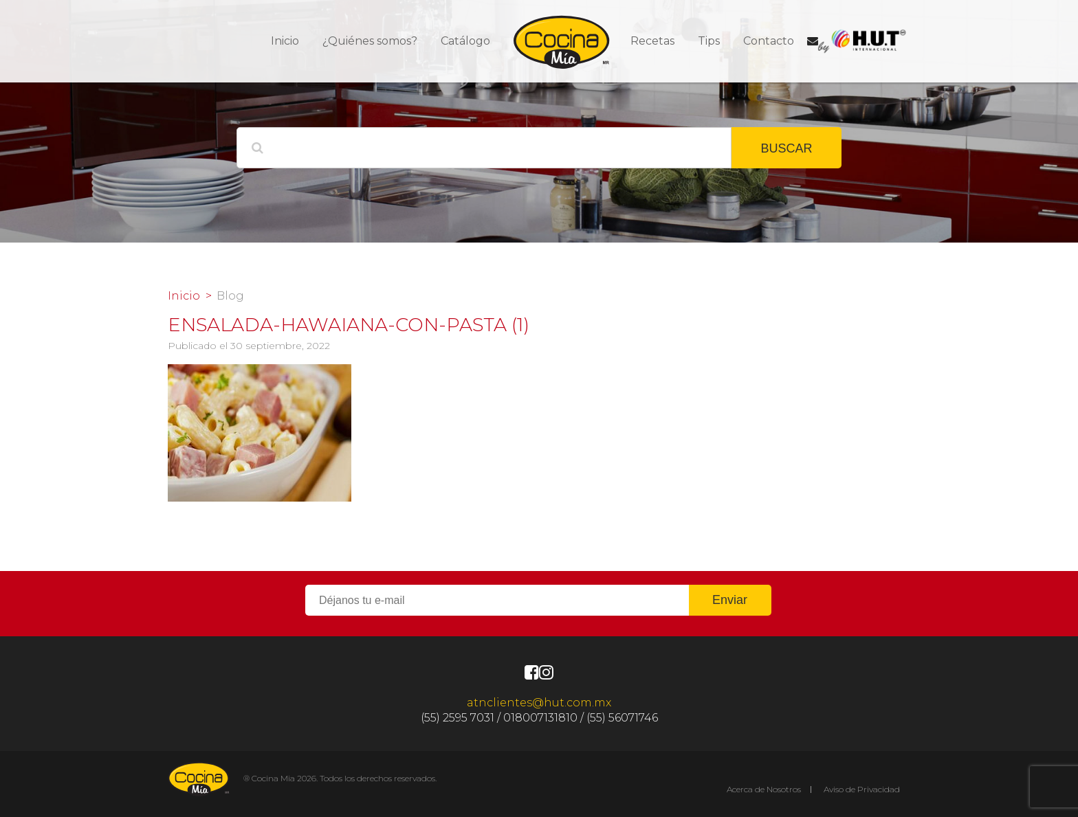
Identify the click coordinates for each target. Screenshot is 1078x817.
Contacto (768, 40)
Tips (709, 40)
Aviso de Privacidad (862, 789)
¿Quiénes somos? (369, 40)
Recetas (652, 40)
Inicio (285, 40)
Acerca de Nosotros (764, 789)
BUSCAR (786, 148)
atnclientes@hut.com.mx (539, 702)
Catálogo (465, 40)
